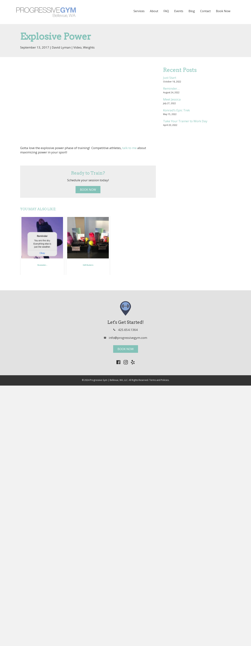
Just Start (169, 78)
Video (77, 47)
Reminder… (171, 88)
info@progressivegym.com (128, 338)
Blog (192, 11)
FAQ (166, 11)
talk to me (129, 148)
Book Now (223, 11)
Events (178, 11)
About (154, 11)
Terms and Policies (159, 380)
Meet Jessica (172, 99)
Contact (205, 11)
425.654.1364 (128, 330)
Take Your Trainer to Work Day (185, 121)
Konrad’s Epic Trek (176, 110)
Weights (89, 47)
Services (139, 11)
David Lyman (61, 47)
